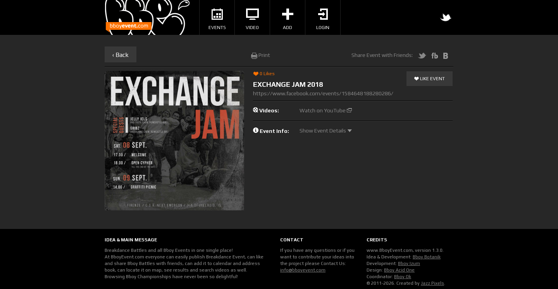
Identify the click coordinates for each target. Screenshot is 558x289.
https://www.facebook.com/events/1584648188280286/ (323, 93)
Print (260, 55)
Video (252, 19)
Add (287, 19)
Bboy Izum (409, 263)
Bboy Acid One (399, 270)
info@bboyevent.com (303, 270)
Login (322, 19)
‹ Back (120, 54)
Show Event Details (326, 130)
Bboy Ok (402, 276)
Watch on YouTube (326, 110)
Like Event (429, 79)
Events (217, 19)
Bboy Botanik (427, 257)
